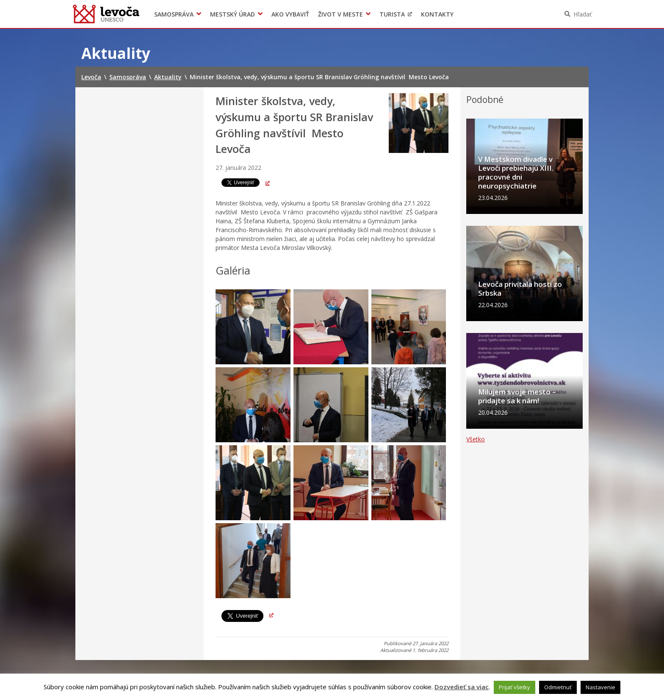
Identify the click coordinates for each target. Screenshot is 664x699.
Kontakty (437, 14)
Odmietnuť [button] (558, 687)
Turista (392, 14)
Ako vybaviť (290, 14)
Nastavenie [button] (600, 687)
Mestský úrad (232, 14)
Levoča (106, 14)
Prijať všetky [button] (514, 687)
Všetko (475, 502)
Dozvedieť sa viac (461, 686)
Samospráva (174, 14)
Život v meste (340, 14)
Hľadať (582, 14)
